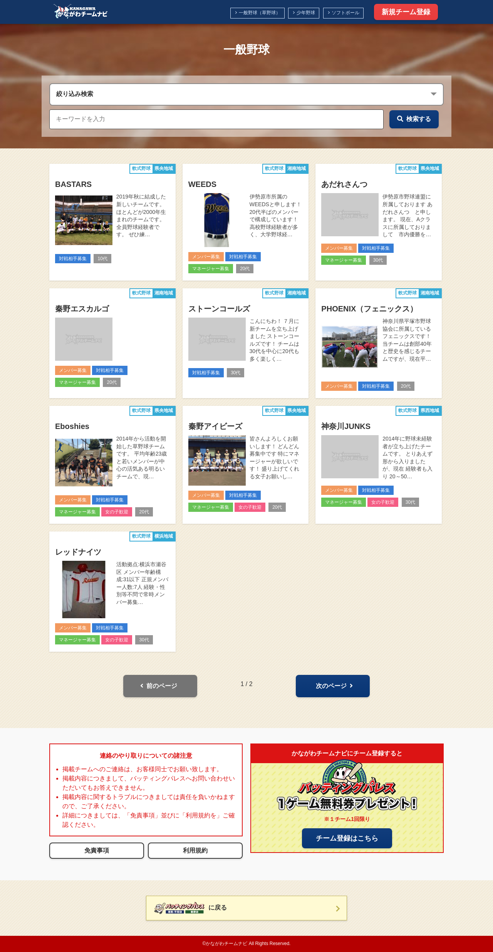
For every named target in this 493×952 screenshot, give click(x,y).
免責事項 (96, 850)
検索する (414, 119)
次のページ (334, 686)
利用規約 (195, 850)
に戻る (190, 908)
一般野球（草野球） (259, 12)
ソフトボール (345, 12)
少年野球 (306, 12)
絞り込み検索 (74, 94)
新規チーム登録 (406, 12)
